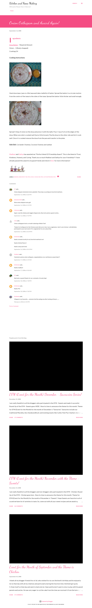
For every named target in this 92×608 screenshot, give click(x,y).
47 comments (18, 594)
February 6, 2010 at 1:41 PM (22, 302)
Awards (16, 177)
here (52, 161)
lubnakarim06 (18, 199)
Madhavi (12, 154)
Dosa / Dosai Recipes (37, 177)
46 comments (18, 506)
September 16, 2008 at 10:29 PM (23, 231)
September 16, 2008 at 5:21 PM (23, 205)
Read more (79, 417)
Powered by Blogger (46, 601)
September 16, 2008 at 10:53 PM (23, 249)
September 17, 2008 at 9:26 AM (23, 270)
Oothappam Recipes (50, 177)
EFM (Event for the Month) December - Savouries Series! (45, 394)
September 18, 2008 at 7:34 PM (23, 281)
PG (15, 275)
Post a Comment (13, 306)
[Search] (75, 3)
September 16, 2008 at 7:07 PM (23, 215)
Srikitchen (17, 236)
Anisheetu (17, 296)
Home (11, 10)
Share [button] (79, 177)
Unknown (16, 210)
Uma (15, 220)
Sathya (21, 154)
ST (15, 189)
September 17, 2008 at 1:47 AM (23, 260)
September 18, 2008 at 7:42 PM (23, 291)
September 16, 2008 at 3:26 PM (23, 194)
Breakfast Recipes (24, 177)
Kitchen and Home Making (23, 3)
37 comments (18, 417)
